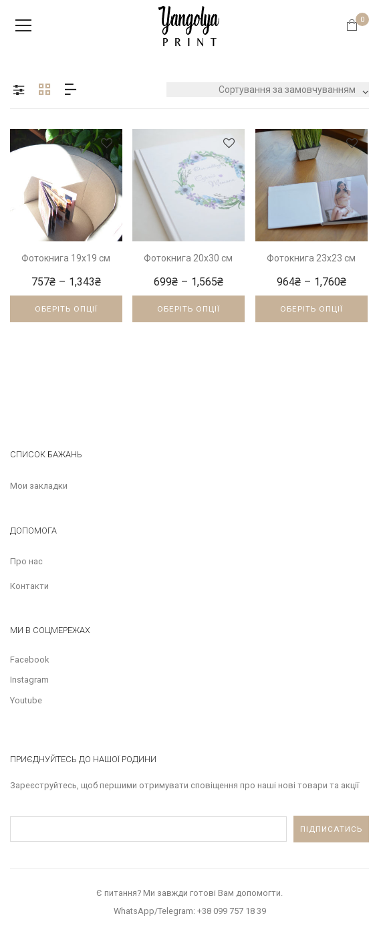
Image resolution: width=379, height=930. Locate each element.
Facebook (29, 660)
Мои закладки (39, 486)
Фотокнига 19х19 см (65, 258)
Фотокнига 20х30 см (188, 258)
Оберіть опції (66, 309)
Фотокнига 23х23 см (311, 258)
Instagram (29, 680)
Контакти (29, 586)
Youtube (26, 700)
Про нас (26, 561)
